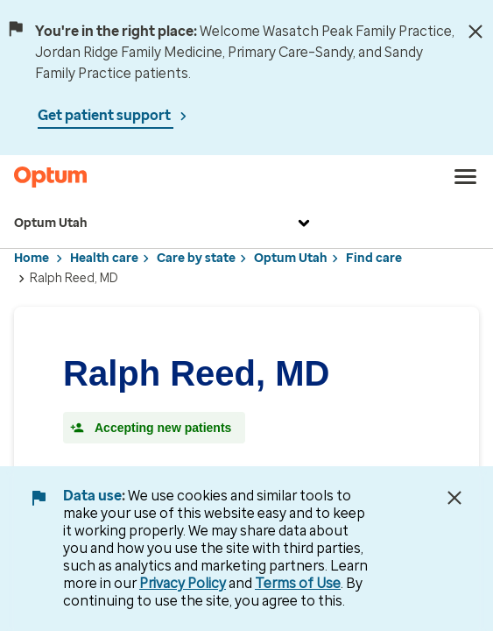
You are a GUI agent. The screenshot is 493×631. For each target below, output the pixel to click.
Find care (374, 258)
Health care (104, 258)
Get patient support (105, 115)
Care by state (196, 258)
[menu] (466, 177)
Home (31, 258)
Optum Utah (164, 223)
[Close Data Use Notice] (454, 497)
